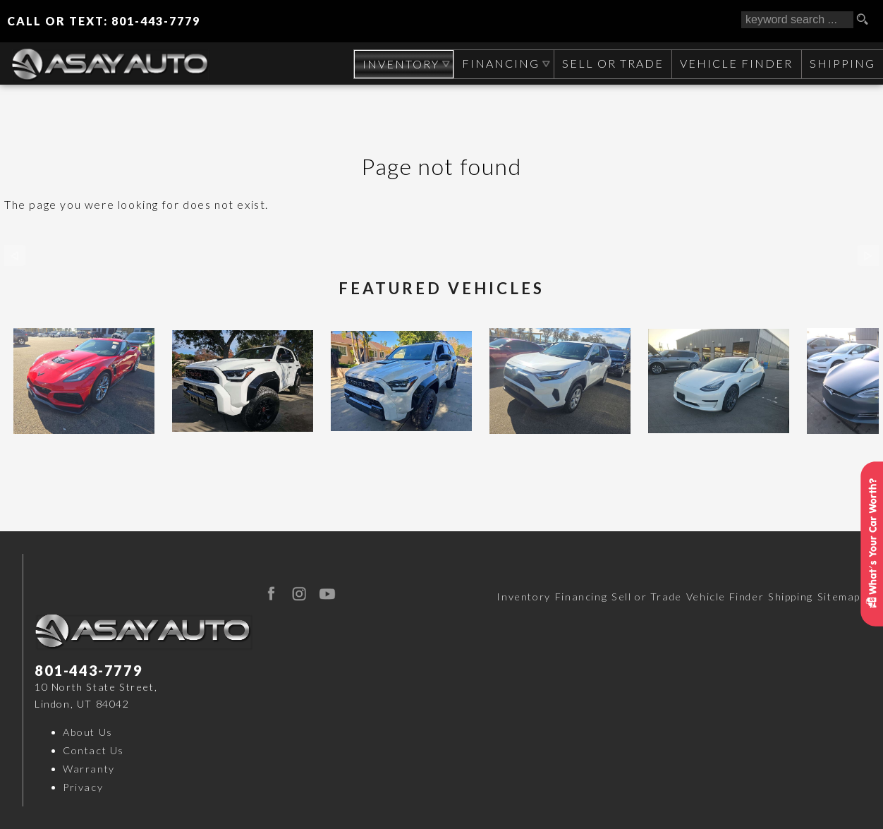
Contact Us (93, 750)
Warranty (89, 769)
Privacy (83, 787)
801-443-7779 (88, 670)
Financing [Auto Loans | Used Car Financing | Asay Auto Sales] (498, 63)
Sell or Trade (646, 597)
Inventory (523, 597)
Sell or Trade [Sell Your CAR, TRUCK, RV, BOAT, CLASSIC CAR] (611, 63)
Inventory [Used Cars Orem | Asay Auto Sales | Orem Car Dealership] (397, 64)
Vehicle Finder (725, 597)
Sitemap (838, 597)
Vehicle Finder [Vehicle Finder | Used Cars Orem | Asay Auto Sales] (734, 63)
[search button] (867, 19)
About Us (88, 732)
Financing (581, 597)
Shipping (842, 63)
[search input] (797, 19)
